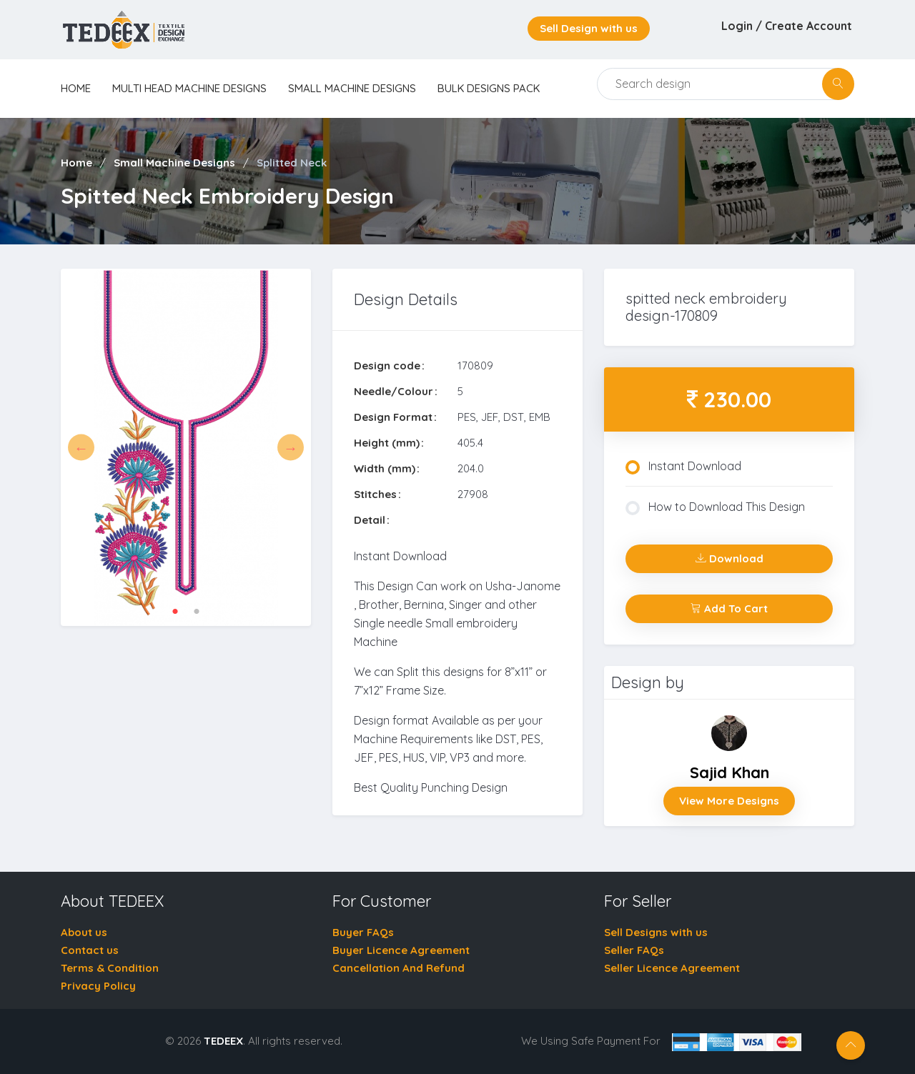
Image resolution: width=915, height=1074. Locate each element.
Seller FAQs (634, 950)
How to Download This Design (715, 507)
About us (84, 932)
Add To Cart (729, 608)
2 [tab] (196, 612)
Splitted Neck (292, 162)
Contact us (90, 950)
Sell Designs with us (656, 932)
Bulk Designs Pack (488, 88)
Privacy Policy (98, 986)
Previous (81, 447)
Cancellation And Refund (398, 968)
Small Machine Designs (352, 88)
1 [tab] (175, 612)
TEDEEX (223, 1041)
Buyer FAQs (363, 932)
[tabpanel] (186, 448)
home (76, 88)
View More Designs (729, 800)
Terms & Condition (110, 968)
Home (76, 162)
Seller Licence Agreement (672, 968)
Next (290, 447)
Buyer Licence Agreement (401, 950)
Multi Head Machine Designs (189, 88)
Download (729, 558)
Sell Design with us (589, 28)
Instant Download (683, 466)
